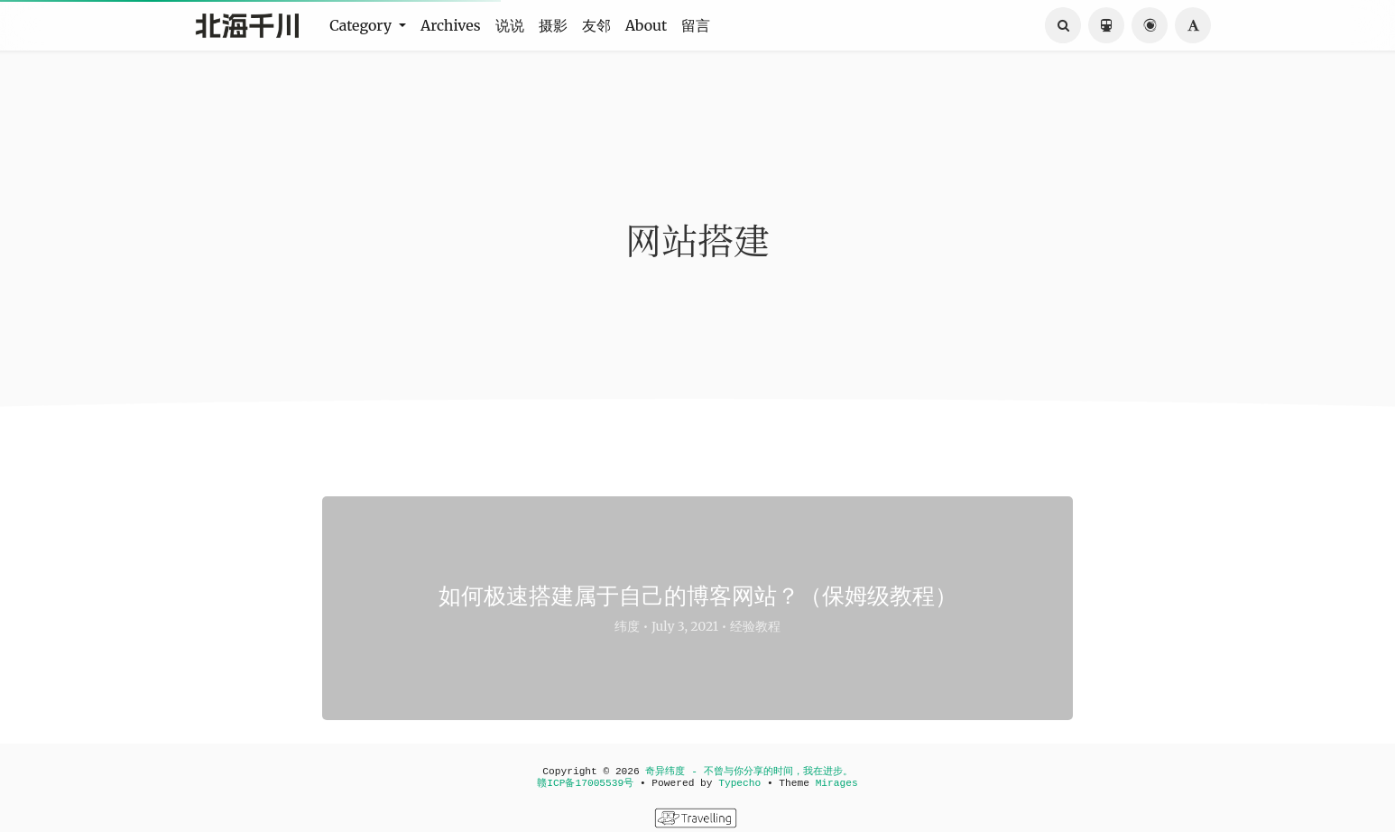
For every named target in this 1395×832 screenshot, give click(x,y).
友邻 (596, 25)
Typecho (739, 783)
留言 (695, 25)
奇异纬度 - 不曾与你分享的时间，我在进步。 (748, 771)
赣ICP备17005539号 (585, 783)
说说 (509, 25)
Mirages (837, 783)
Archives (450, 25)
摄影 (553, 25)
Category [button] (362, 25)
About (646, 25)
